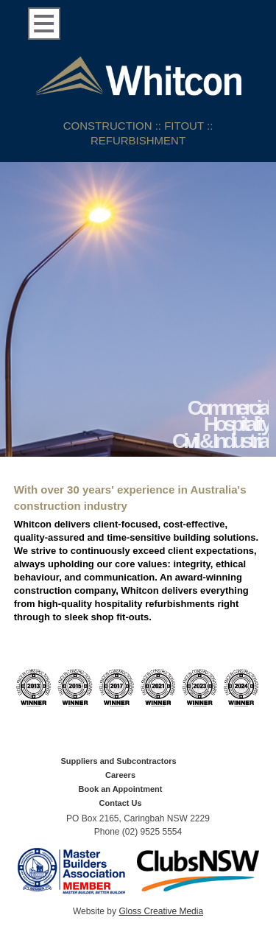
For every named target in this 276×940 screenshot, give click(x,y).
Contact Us (120, 803)
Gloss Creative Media (160, 911)
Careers (120, 775)
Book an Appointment (121, 789)
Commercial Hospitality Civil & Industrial (220, 424)
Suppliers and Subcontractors (119, 761)
